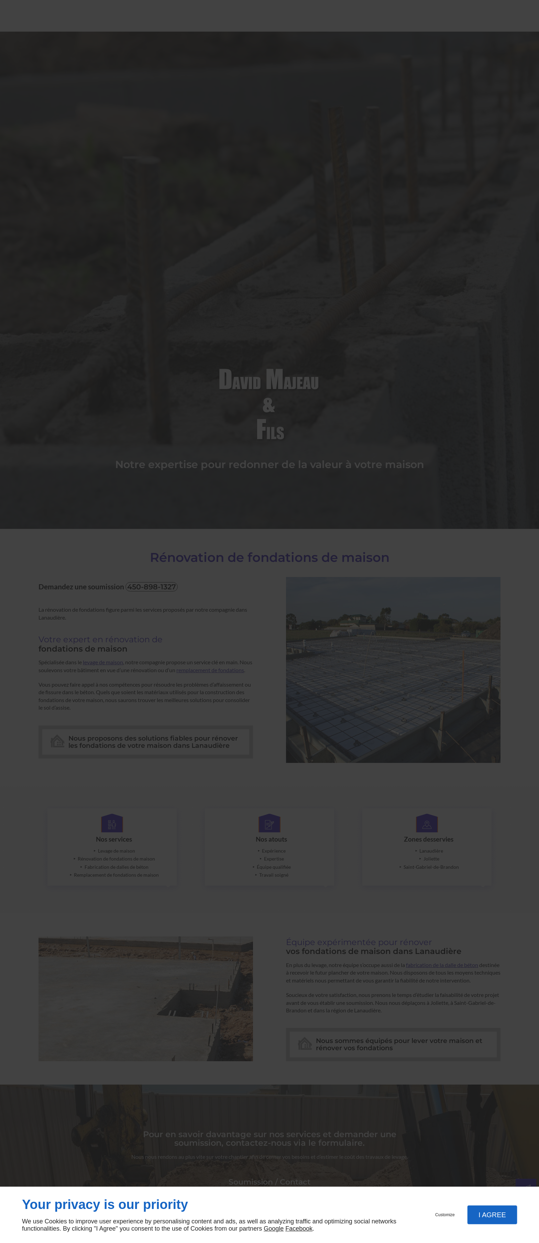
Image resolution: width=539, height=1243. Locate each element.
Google (274, 1228)
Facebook (298, 1228)
